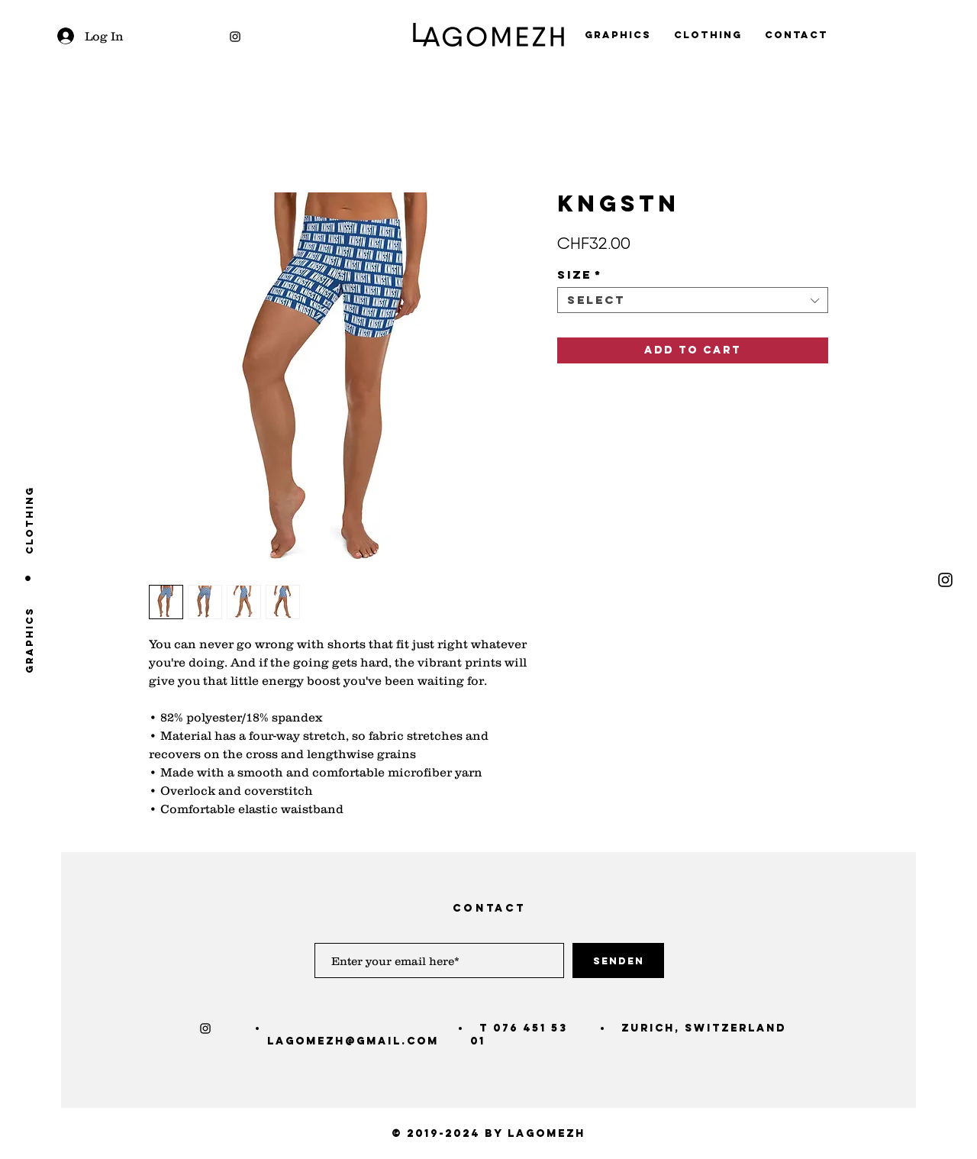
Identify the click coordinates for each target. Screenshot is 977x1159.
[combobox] (692, 300)
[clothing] (30, 520)
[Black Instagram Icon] (235, 37)
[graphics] (29, 640)
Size (579, 275)
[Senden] (618, 960)
